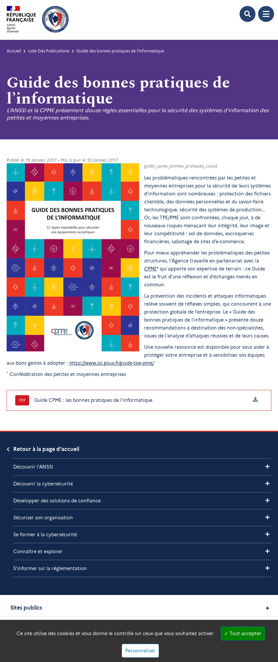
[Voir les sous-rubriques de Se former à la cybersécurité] (267, 534)
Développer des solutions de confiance (57, 501)
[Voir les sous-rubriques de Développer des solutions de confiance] (267, 500)
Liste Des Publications (48, 50)
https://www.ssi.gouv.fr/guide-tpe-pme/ (111, 363)
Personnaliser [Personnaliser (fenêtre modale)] (140, 651)
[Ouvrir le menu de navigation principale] (266, 14)
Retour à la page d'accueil (46, 449)
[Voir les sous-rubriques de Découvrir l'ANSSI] (267, 467)
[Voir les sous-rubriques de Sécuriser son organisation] (267, 517)
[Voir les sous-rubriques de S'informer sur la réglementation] (267, 568)
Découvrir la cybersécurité (43, 484)
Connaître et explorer (38, 551)
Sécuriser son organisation (43, 518)
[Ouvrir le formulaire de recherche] (247, 14)
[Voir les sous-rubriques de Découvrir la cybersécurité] (267, 483)
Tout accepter (242, 633)
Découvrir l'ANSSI (33, 467)
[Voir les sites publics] (267, 608)
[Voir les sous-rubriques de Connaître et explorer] (267, 551)
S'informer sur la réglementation (50, 568)
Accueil (14, 50)
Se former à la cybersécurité (45, 535)
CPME (150, 269)
